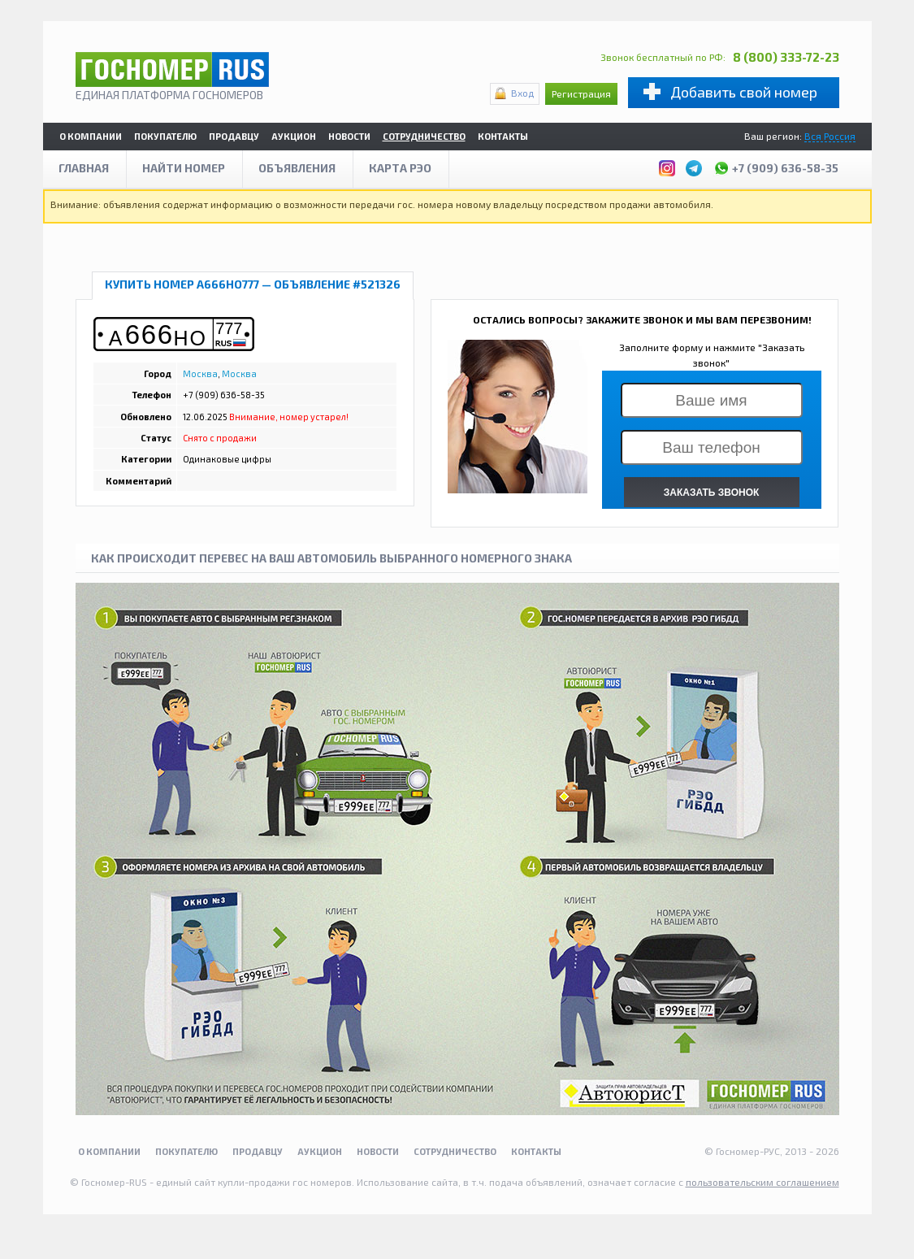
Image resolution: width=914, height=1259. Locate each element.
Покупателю (165, 136)
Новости (349, 136)
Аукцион (293, 136)
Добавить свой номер (743, 92)
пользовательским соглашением (762, 1181)
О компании (90, 136)
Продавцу (234, 136)
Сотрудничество (424, 136)
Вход (522, 92)
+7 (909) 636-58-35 (775, 165)
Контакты (503, 136)
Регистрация (581, 93)
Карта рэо (400, 168)
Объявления (297, 168)
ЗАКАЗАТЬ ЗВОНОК (712, 492)
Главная (83, 168)
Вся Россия (830, 135)
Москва (200, 373)
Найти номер (183, 168)
